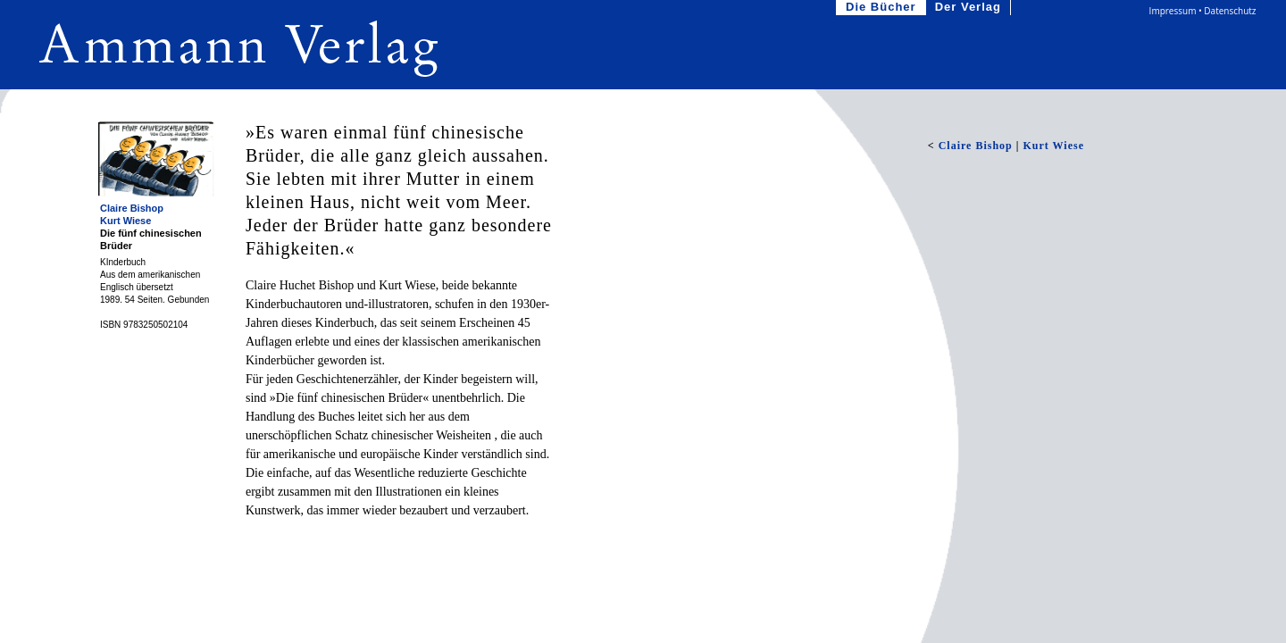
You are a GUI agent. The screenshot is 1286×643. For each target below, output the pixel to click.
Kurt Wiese (125, 220)
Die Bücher (883, 7)
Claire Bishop (131, 208)
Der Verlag (970, 7)
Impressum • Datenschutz (1203, 10)
